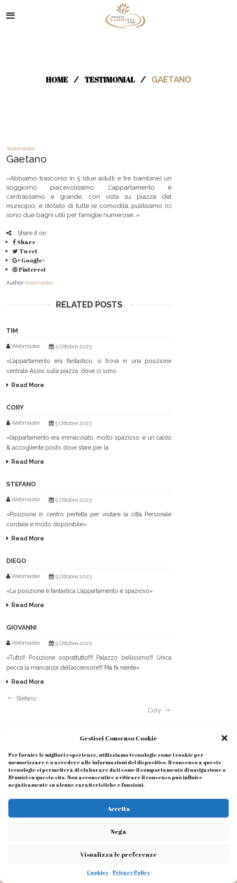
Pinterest (29, 269)
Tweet (25, 251)
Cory (15, 407)
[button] (224, 738)
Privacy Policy (131, 872)
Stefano (21, 484)
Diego (16, 561)
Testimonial (110, 80)
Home (57, 80)
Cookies (97, 872)
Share (24, 242)
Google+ (29, 260)
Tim (12, 331)
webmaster (20, 148)
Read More (27, 385)
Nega (118, 831)
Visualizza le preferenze (118, 854)
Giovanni (21, 627)
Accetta (118, 808)
